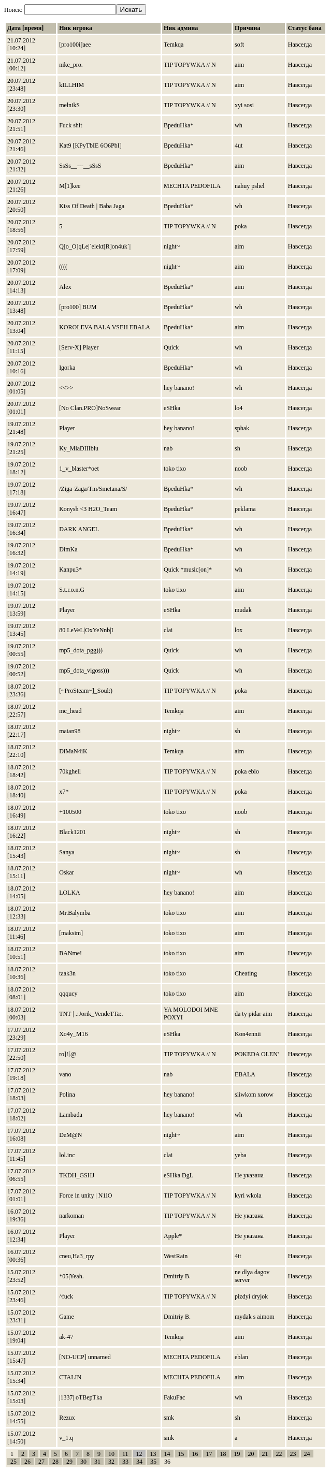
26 (27, 1461)
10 (111, 1453)
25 (13, 1461)
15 (181, 1453)
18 (223, 1453)
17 (209, 1453)
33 (125, 1461)
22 (279, 1453)
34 (139, 1461)
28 (55, 1461)
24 (307, 1453)
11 (125, 1453)
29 (69, 1461)
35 (153, 1461)
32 (111, 1461)
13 (153, 1453)
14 (167, 1453)
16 (195, 1453)
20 (251, 1453)
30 (83, 1461)
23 (293, 1453)
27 (41, 1461)
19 (237, 1453)
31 (97, 1461)
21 (265, 1453)
